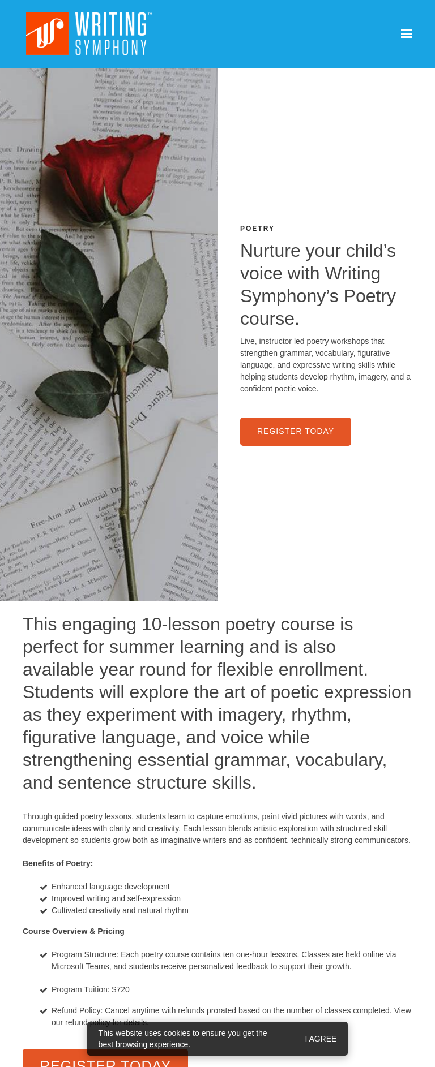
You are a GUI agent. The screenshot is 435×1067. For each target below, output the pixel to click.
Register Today (295, 431)
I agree (320, 1038)
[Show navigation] (403, 33)
